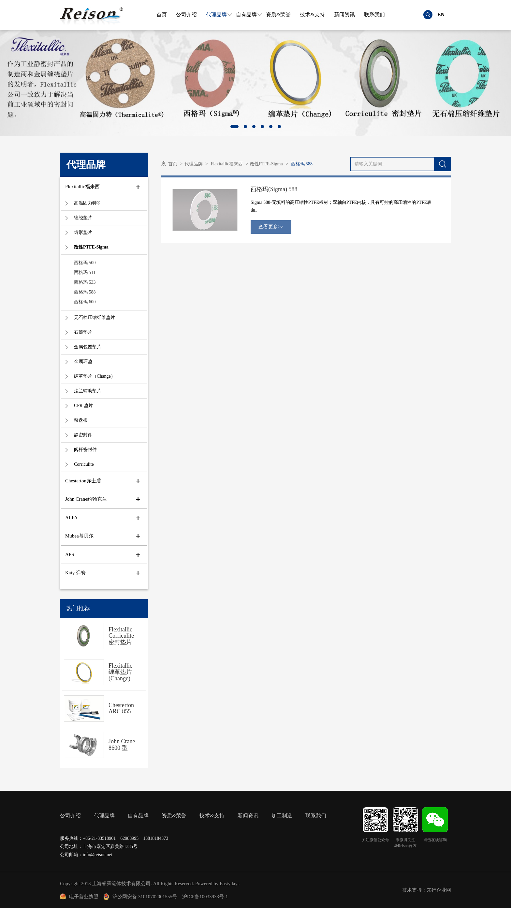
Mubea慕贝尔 (79, 535)
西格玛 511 (84, 272)
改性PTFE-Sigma (91, 247)
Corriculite (84, 464)
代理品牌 (216, 14)
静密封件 (83, 434)
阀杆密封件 (85, 449)
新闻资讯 (344, 14)
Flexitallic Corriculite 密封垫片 (121, 636)
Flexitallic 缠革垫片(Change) (120, 672)
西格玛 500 (85, 262)
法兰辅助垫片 (87, 390)
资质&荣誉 (278, 14)
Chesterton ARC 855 (121, 708)
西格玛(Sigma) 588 (274, 189)
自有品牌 (246, 14)
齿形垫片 (83, 232)
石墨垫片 (83, 332)
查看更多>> (271, 226)
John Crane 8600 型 (122, 744)
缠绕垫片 (83, 217)
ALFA (71, 517)
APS (69, 554)
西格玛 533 (85, 282)
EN (441, 14)
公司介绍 (186, 14)
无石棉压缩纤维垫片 (94, 317)
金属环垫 (83, 361)
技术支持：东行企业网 (426, 890)
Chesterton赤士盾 (83, 480)
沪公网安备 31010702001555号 (140, 896)
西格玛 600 (85, 301)
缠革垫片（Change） (94, 376)
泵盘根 (81, 420)
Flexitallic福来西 (82, 186)
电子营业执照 (79, 896)
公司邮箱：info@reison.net (86, 854)
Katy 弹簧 (75, 572)
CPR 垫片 (83, 405)
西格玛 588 (85, 292)
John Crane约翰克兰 (86, 499)
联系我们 (374, 14)
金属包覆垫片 (87, 346)
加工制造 (281, 815)
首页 (161, 14)
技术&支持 (312, 14)
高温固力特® (87, 203)
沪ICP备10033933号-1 (205, 896)
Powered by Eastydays (217, 883)
